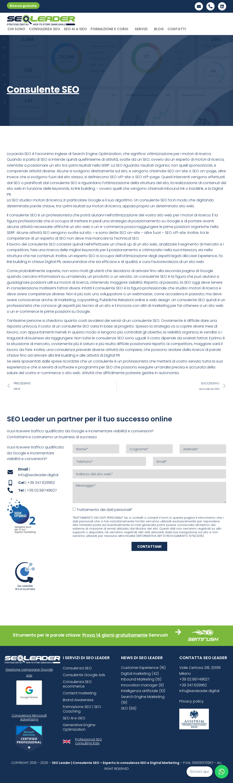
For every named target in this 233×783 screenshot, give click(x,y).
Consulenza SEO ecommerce (77, 684)
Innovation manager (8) (142, 685)
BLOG (159, 29)
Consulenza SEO (77, 668)
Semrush (158, 635)
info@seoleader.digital (199, 690)
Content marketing (79, 693)
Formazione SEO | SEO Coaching (82, 709)
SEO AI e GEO (75, 29)
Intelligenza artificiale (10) (143, 690)
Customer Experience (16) (143, 667)
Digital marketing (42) (140, 673)
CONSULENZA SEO (44, 29)
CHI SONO (16, 29)
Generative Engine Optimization (79, 727)
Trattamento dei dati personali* (104, 509)
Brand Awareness (78, 700)
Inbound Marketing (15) (141, 679)
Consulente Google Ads (84, 675)
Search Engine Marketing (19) (143, 699)
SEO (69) (128, 708)
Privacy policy (191, 701)
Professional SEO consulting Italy (88, 741)
